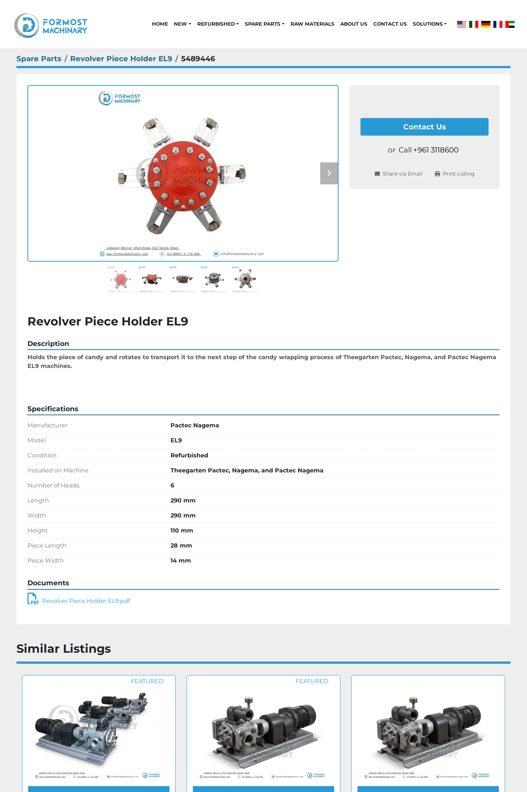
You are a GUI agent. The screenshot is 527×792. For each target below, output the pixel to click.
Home (160, 24)
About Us (353, 24)
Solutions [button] (428, 24)
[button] (182, 23)
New (180, 24)
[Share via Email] (401, 174)
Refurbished (216, 24)
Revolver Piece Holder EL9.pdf (78, 600)
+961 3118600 (436, 149)
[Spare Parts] (38, 58)
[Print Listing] (454, 174)
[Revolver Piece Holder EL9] (121, 58)
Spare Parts (262, 24)
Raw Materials (312, 24)
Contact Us (390, 24)
